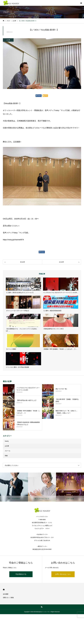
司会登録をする (21, 574)
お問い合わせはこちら (63, 574)
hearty (7, 441)
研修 (6, 455)
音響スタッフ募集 (8, 597)
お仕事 (8, 40)
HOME (4, 589)
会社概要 (5, 594)
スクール (7, 451)
